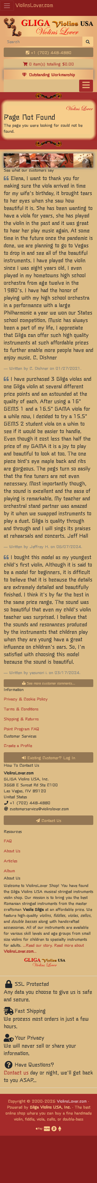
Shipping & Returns (21, 719)
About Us (12, 851)
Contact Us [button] (48, 820)
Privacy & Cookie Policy (26, 699)
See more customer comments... (48, 683)
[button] (10, 160)
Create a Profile (18, 745)
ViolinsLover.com (34, 4)
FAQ (8, 841)
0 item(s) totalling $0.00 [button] (48, 64)
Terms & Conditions (21, 709)
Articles (10, 861)
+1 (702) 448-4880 (48, 52)
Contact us (16, 1072)
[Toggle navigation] (86, 86)
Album (9, 870)
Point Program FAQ (21, 729)
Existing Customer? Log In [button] (48, 757)
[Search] (43, 41)
